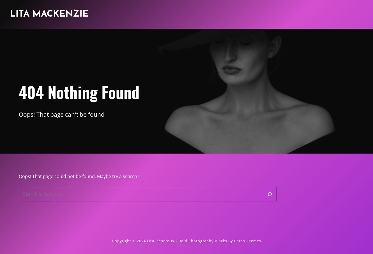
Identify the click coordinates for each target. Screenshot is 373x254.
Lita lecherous (160, 240)
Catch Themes (247, 240)
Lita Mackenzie (49, 14)
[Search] (270, 194)
